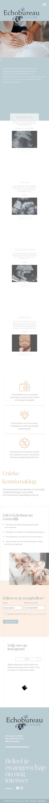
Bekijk (27, 659)
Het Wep (41, 801)
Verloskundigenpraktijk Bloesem (16, 72)
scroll (1, 59)
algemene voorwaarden (36, 614)
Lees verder (23, 149)
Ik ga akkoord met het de (24, 614)
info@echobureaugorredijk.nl (17, 746)
